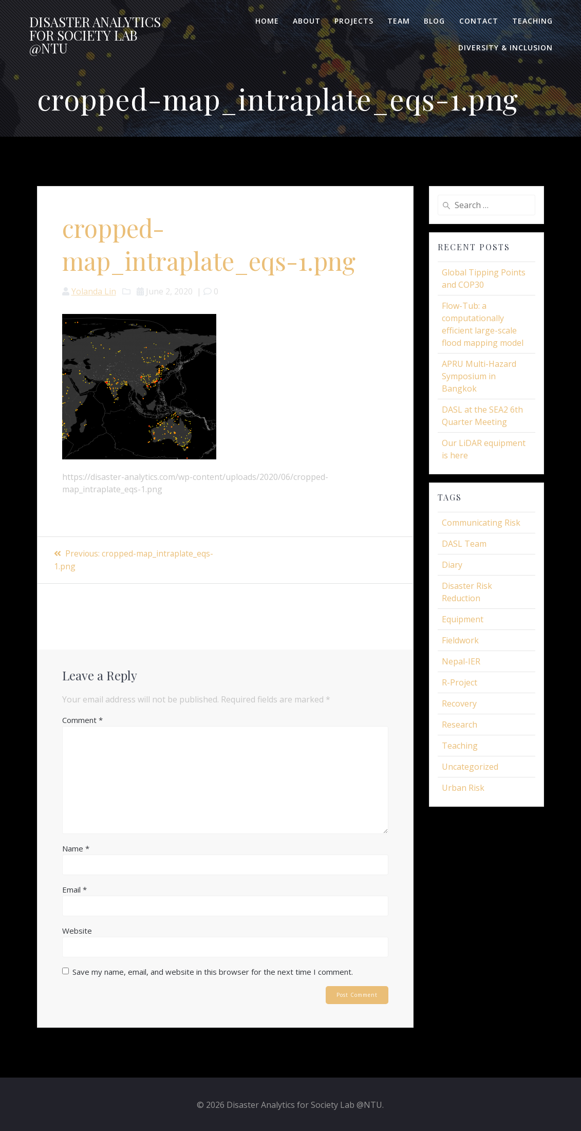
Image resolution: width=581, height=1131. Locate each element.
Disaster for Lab (95, 35)
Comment (82, 719)
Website (77, 929)
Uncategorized (470, 766)
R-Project (459, 682)
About (307, 21)
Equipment (462, 619)
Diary (452, 564)
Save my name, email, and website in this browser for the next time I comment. (212, 971)
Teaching (532, 21)
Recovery (459, 703)
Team (398, 21)
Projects (353, 21)
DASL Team (464, 543)
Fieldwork (460, 640)
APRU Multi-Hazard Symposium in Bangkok (479, 376)
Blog (434, 21)
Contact (478, 21)
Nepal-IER (461, 661)
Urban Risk (463, 787)
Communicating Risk (481, 522)
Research (459, 724)
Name (75, 847)
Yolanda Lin (93, 291)
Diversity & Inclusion (505, 47)
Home (267, 21)
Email (74, 888)
